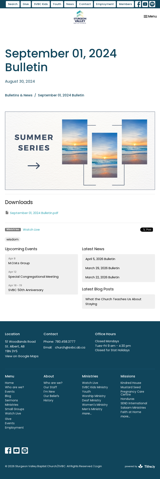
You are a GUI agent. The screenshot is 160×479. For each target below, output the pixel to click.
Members (125, 4)
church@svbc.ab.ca (70, 347)
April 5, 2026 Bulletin (100, 259)
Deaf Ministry (91, 400)
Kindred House (131, 383)
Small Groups (14, 409)
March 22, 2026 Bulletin (102, 277)
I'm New (49, 391)
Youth (57, 4)
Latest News (93, 248)
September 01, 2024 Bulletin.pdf (31, 212)
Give (26, 4)
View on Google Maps (22, 356)
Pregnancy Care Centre (132, 393)
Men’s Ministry (92, 409)
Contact (85, 4)
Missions (128, 376)
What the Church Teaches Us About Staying (113, 301)
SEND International (134, 403)
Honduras (127, 399)
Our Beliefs (51, 396)
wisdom (12, 239)
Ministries (11, 405)
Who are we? (14, 387)
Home (9, 383)
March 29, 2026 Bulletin (102, 268)
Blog (8, 396)
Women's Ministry (95, 405)
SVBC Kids (41, 4)
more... (87, 413)
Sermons (11, 400)
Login (98, 466)
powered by (140, 466)
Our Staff (50, 387)
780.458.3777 (65, 341)
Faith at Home (131, 412)
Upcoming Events (21, 248)
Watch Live (31, 229)
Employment (105, 4)
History (48, 400)
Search (13, 4)
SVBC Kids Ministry (95, 387)
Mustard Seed (131, 387)
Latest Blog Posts (98, 289)
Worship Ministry (94, 396)
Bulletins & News (18, 95)
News (70, 4)
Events (10, 391)
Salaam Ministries (133, 408)
